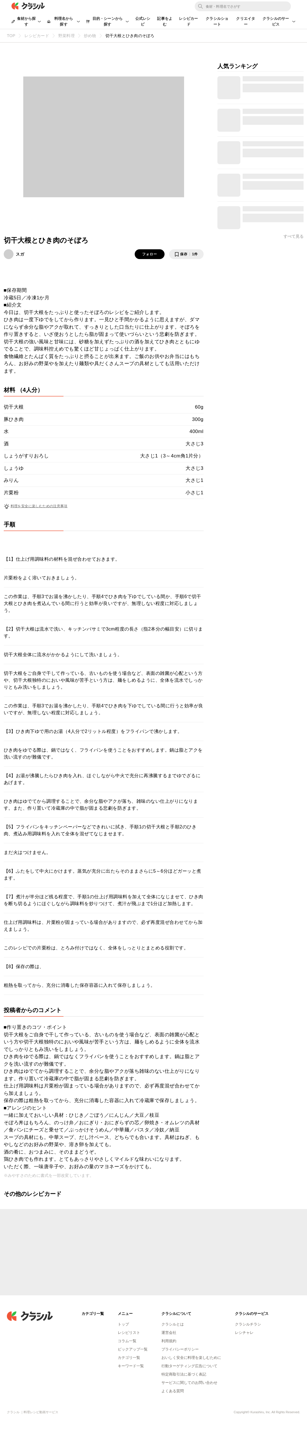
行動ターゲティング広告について (189, 1366)
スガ (20, 254)
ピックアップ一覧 (133, 1349)
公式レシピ (142, 21)
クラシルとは (172, 1324)
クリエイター (245, 21)
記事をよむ (164, 21)
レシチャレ (244, 1332)
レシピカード (188, 21)
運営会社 (168, 1332)
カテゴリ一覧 (129, 1357)
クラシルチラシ (248, 1324)
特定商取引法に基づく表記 (183, 1374)
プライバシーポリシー (180, 1349)
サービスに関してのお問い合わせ (189, 1382)
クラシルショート (217, 21)
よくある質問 (172, 1391)
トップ (123, 1324)
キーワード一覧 (131, 1366)
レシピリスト (129, 1332)
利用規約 (168, 1341)
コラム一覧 (127, 1341)
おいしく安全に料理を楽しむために (191, 1357)
